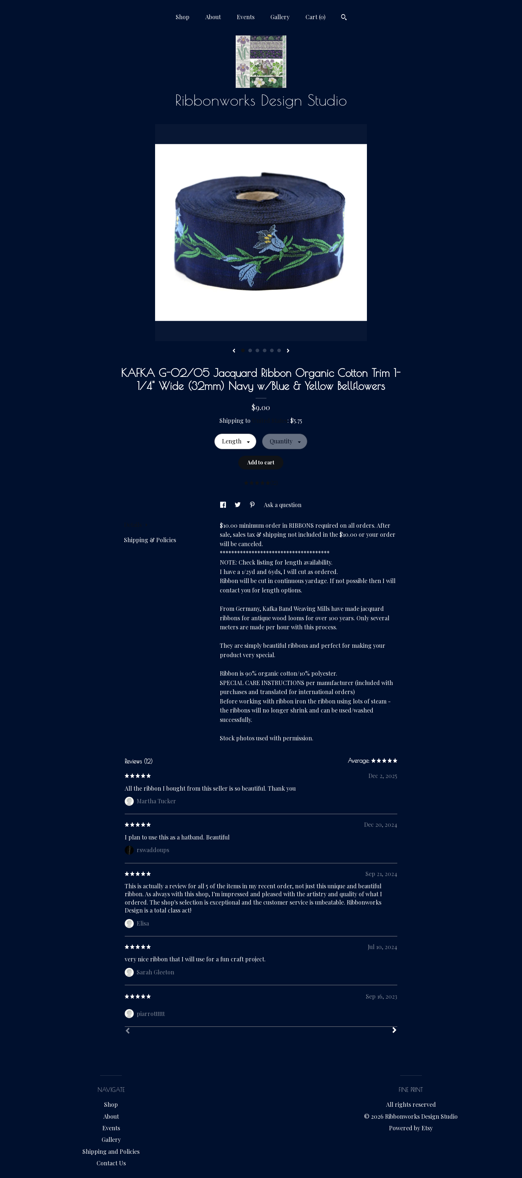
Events (245, 17)
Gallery (280, 17)
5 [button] (272, 350)
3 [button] (257, 350)
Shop (182, 17)
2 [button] (250, 350)
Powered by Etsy (411, 1128)
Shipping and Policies (111, 1151)
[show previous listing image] (234, 351)
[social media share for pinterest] (253, 505)
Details (136, 524)
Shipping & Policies (150, 540)
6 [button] (279, 350)
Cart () (315, 17)
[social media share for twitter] (238, 505)
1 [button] (243, 350)
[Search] (344, 18)
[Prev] (127, 1031)
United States (269, 420)
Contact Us (111, 1163)
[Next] (394, 1031)
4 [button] (264, 350)
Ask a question (282, 505)
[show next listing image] (288, 351)
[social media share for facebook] (223, 505)
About (213, 17)
